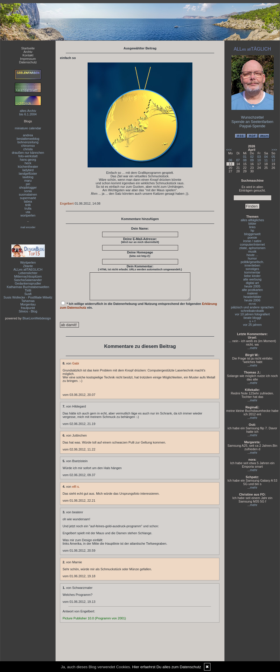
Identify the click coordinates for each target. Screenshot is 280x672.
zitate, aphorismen (252, 248)
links (252, 227)
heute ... (252, 255)
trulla (27, 208)
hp (252, 230)
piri (28, 184)
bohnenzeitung (27, 142)
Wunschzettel (252, 117)
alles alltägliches (252, 220)
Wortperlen (28, 262)
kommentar (252, 272)
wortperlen (27, 215)
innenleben (252, 265)
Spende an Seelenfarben (252, 121)
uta (28, 212)
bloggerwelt (252, 234)
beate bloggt (252, 317)
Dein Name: (140, 228)
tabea (28, 201)
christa (28, 149)
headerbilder (252, 297)
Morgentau (28, 304)
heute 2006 (252, 300)
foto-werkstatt (28, 156)
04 (266, 156)
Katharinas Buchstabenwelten (28, 287)
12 (273, 160)
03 (259, 156)
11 (266, 160)
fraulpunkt (28, 308)
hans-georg (28, 159)
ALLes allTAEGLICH (27, 269)
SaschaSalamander (28, 280)
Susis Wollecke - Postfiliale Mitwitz (27, 297)
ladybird (28, 170)
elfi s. (76, 492)
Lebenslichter (27, 273)
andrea (28, 135)
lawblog (27, 177)
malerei (252, 293)
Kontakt (27, 55)
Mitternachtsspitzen (28, 276)
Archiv (28, 51)
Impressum (28, 58)
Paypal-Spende (252, 126)
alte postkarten (252, 290)
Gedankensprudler (28, 283)
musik (252, 251)
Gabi (75, 368)
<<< (229, 149)
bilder (252, 223)
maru (27, 180)
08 (245, 160)
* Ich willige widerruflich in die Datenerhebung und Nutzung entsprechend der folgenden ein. (138, 310)
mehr (253, 348)
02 (252, 156)
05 (273, 156)
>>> (274, 149)
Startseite (28, 48)
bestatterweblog (28, 138)
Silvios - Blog (28, 311)
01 (245, 156)
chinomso (28, 145)
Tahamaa (27, 301)
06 (230, 160)
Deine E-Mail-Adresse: (140, 240)
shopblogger (28, 187)
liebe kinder (252, 276)
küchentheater (28, 166)
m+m (252, 303)
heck (27, 163)
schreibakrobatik (252, 310)
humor (252, 258)
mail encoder (28, 227)
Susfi (27, 294)
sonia (28, 191)
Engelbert (67, 203)
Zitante (28, 266)
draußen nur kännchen (28, 152)
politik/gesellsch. (252, 262)
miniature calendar (28, 128)
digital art (252, 283)
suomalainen (28, 194)
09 (252, 160)
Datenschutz (28, 62)
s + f (252, 321)
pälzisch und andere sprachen (252, 307)
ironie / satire (252, 241)
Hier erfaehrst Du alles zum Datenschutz (166, 667)
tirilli (28, 205)
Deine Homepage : (140, 254)
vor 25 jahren (252, 324)
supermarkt (28, 198)
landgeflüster (28, 173)
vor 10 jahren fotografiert (252, 314)
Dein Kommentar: (140, 267)
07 (238, 160)
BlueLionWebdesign (36, 318)
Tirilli (28, 290)
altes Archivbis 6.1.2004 (28, 112)
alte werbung (252, 279)
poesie (252, 237)
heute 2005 (252, 286)
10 (259, 160)
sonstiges (252, 269)
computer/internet (252, 244)
